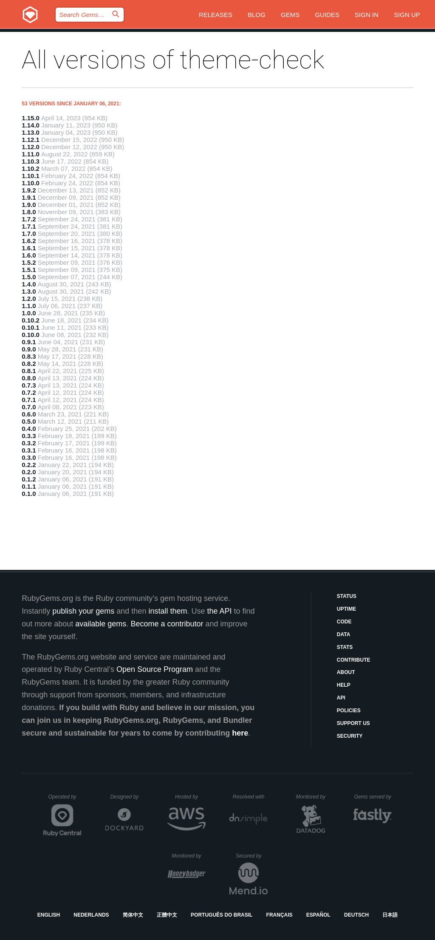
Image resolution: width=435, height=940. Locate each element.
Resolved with (250, 797)
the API (219, 611)
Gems (290, 14)
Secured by (252, 856)
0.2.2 (29, 464)
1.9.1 (29, 197)
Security (350, 736)
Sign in (367, 14)
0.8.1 (29, 370)
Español (318, 915)
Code (344, 622)
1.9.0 (29, 204)
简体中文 (133, 915)
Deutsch (356, 915)
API (341, 698)
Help (343, 685)
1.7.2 (29, 219)
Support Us (353, 723)
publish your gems (83, 611)
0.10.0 (31, 334)
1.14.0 (31, 125)
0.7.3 (29, 385)
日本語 (390, 915)
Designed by (126, 797)
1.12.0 (31, 146)
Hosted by (190, 797)
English (48, 915)
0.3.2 (29, 443)
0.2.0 (29, 472)
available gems (100, 624)
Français (279, 915)
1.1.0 (29, 305)
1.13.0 (31, 132)
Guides (327, 14)
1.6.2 (29, 240)
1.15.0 (31, 118)
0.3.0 (29, 457)
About (346, 672)
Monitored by (313, 797)
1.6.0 (29, 255)
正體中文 (167, 915)
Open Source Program (154, 669)
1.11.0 (31, 154)
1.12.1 (31, 139)
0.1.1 (29, 486)
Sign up (407, 14)
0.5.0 (29, 421)
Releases (215, 14)
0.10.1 (31, 327)
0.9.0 (29, 349)
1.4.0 (29, 284)
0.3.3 (29, 435)
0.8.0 (29, 378)
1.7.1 (29, 226)
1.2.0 (29, 298)
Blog (257, 14)
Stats (345, 647)
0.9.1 (29, 341)
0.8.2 (29, 363)
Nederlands (91, 915)
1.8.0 (29, 211)
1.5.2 (29, 262)
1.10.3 (31, 161)
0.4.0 (29, 428)
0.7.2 (29, 392)
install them (167, 611)
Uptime (346, 609)
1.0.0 (29, 313)
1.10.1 (31, 175)
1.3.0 (29, 291)
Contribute (353, 660)
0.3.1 (29, 450)
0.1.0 (29, 493)
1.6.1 (29, 248)
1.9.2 (29, 190)
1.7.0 (29, 233)
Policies (349, 710)
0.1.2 (29, 479)
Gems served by (373, 797)
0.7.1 (29, 399)
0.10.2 (31, 320)
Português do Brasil (221, 915)
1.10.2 (31, 168)
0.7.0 (29, 407)
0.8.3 (29, 356)
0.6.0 (29, 414)
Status (346, 596)
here (240, 733)
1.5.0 (29, 276)
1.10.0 (31, 183)
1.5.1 (29, 269)
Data (343, 634)
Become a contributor (166, 624)
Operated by (65, 800)
